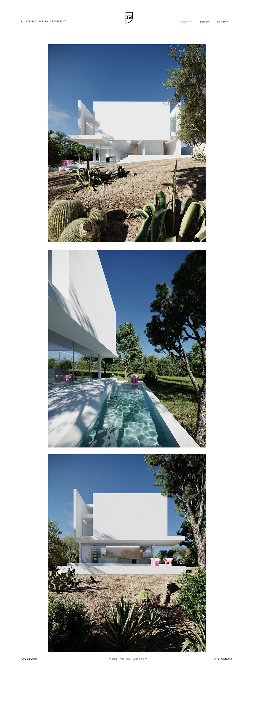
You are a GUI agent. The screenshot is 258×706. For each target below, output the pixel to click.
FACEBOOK (29, 658)
